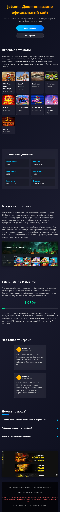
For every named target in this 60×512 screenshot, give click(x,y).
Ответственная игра (25, 492)
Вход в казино (30, 28)
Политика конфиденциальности (20, 487)
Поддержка (38, 492)
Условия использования (42, 487)
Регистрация (30, 36)
